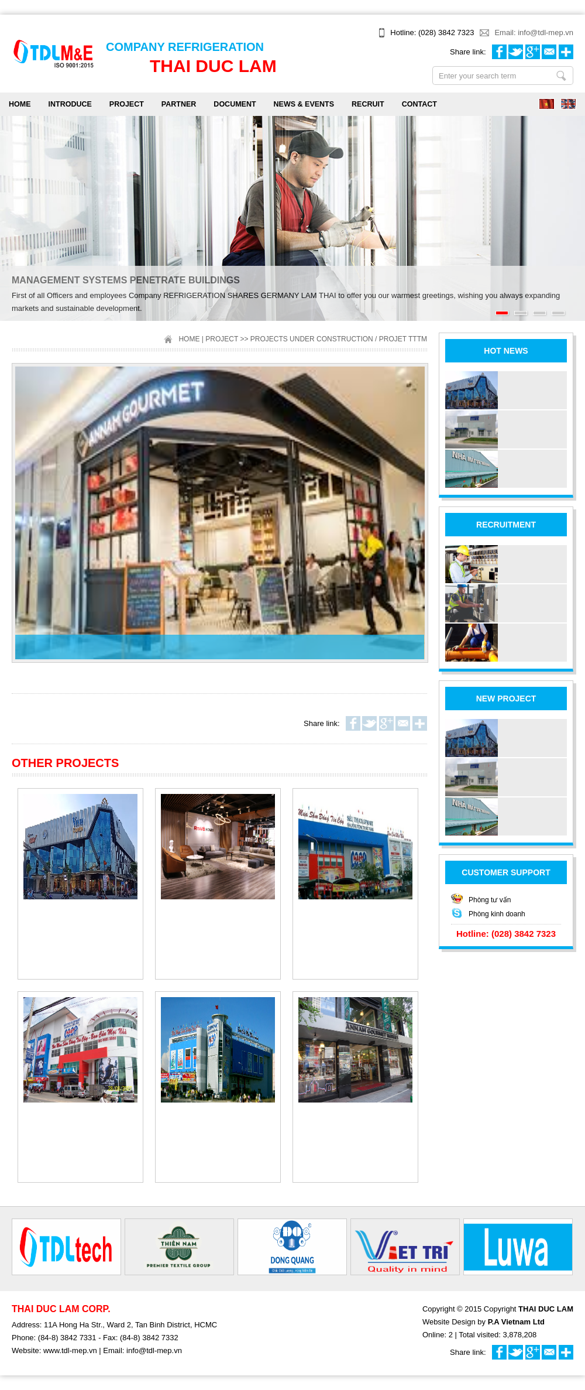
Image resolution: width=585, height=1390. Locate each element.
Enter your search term (561, 75)
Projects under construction (311, 339)
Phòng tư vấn (490, 900)
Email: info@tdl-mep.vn (533, 32)
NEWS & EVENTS (304, 104)
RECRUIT (368, 104)
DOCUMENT (235, 104)
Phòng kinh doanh (497, 914)
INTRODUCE (70, 104)
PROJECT (126, 104)
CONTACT (419, 104)
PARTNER (179, 104)
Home (20, 104)
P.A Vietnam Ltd (516, 1321)
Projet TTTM (403, 339)
